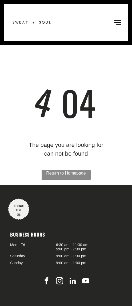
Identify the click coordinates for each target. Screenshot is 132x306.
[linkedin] (72, 281)
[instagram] (59, 281)
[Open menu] (118, 22)
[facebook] (46, 281)
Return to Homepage (66, 173)
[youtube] (85, 281)
